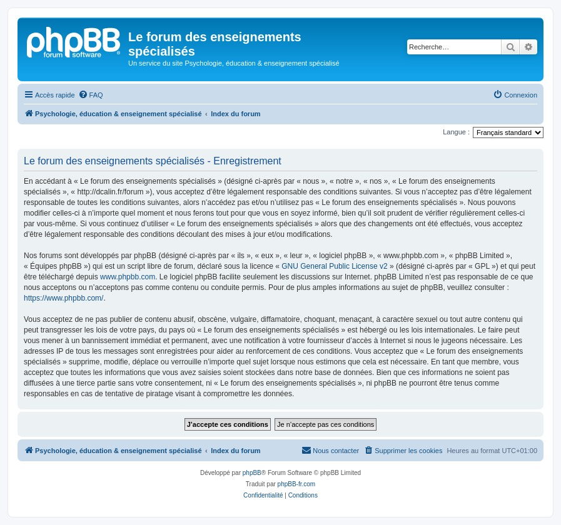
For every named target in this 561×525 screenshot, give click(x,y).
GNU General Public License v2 (334, 266)
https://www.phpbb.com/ (63, 298)
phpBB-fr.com (297, 484)
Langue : (456, 132)
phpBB (252, 472)
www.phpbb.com (127, 276)
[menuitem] (90, 95)
